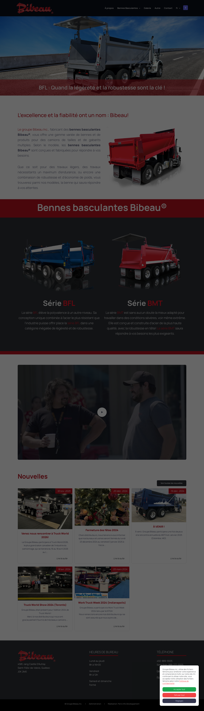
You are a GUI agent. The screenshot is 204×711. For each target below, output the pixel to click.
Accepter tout (179, 689)
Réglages (179, 701)
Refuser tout (179, 695)
